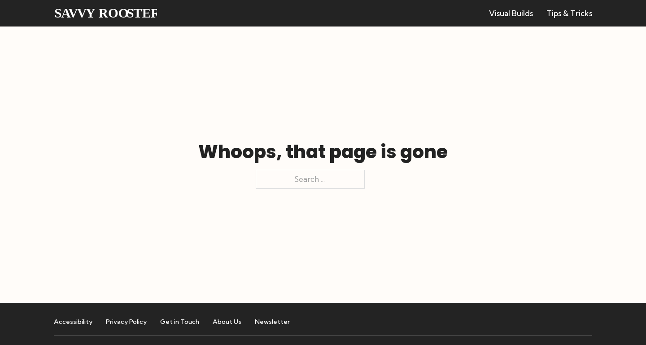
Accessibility (73, 322)
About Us (227, 322)
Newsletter (272, 322)
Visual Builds (511, 13)
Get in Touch (179, 322)
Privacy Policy (126, 322)
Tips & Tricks (569, 13)
